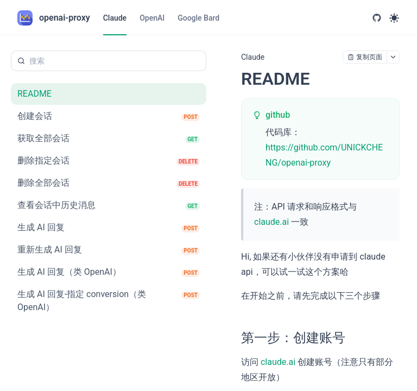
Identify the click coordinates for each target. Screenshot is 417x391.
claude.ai (271, 222)
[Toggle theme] (394, 18)
